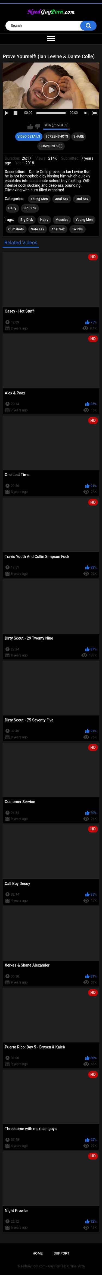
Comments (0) (51, 146)
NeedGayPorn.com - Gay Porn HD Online (47, 1266)
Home (38, 1253)
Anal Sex (61, 199)
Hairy (12, 208)
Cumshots (16, 229)
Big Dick (30, 208)
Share (78, 136)
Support (61, 1253)
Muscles (61, 220)
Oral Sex (82, 199)
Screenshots (56, 136)
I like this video (30, 126)
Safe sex (37, 229)
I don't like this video (37, 126)
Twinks (77, 229)
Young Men (39, 199)
